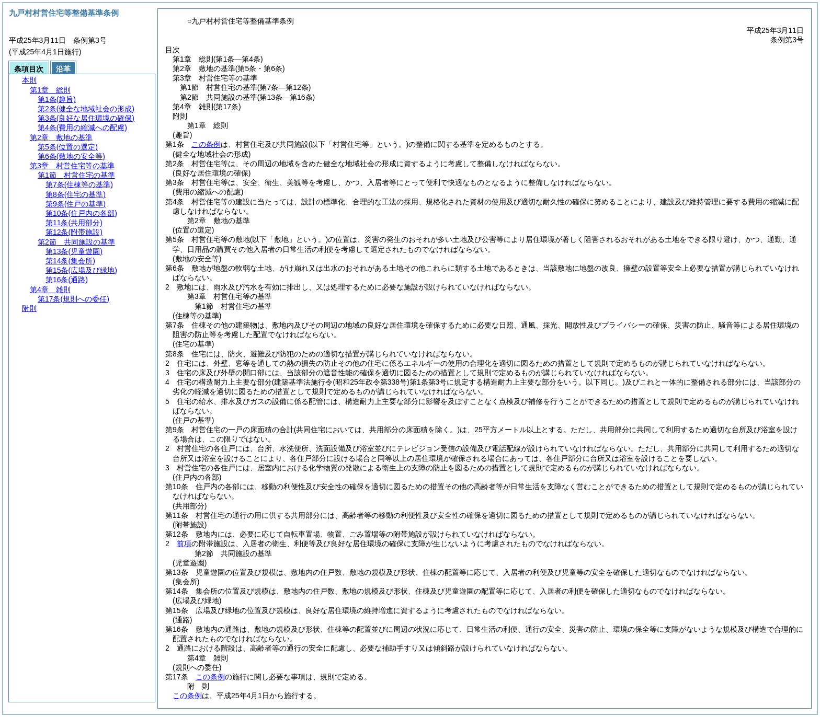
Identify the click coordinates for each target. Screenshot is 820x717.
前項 (184, 543)
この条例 (206, 144)
